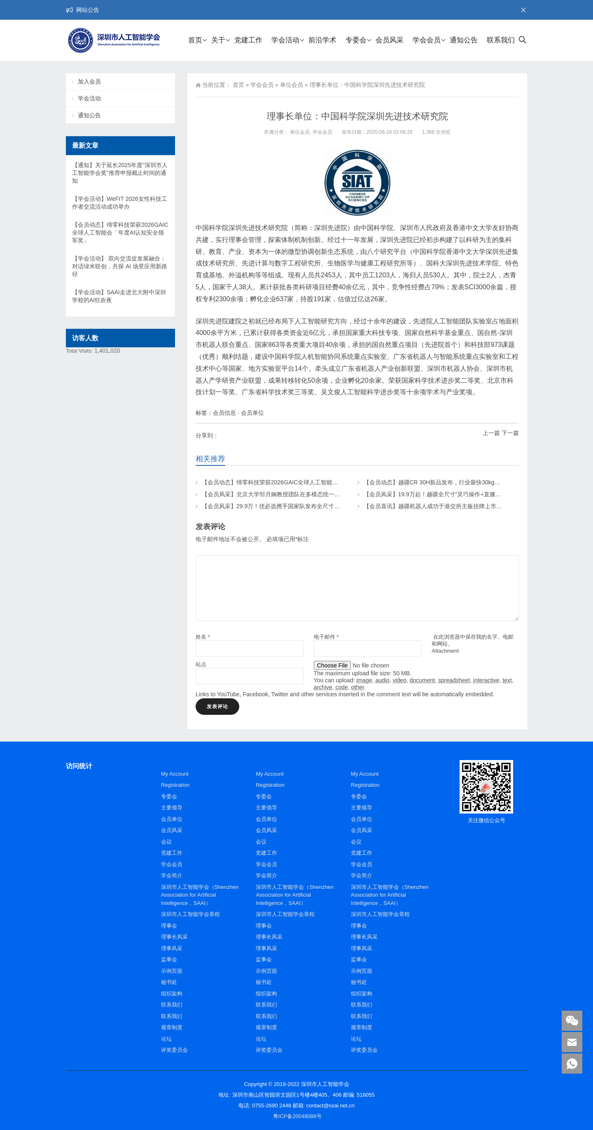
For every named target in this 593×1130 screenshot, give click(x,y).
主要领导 (171, 807)
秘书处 (169, 982)
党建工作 (248, 40)
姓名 (203, 637)
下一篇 (510, 433)
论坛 (166, 1039)
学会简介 (171, 875)
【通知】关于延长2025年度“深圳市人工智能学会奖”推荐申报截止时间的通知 (120, 173)
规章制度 (171, 1027)
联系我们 (501, 40)
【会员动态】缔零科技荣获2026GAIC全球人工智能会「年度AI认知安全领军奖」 (304, 482)
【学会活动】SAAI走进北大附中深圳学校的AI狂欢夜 (119, 296)
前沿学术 (322, 40)
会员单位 (252, 412)
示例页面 (171, 971)
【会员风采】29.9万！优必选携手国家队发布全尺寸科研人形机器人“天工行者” (302, 506)
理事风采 (171, 948)
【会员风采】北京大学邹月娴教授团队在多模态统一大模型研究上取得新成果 (300, 494)
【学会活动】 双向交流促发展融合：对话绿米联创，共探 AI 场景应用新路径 (119, 266)
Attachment (445, 651)
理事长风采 (174, 937)
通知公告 (464, 40)
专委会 (356, 40)
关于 (218, 40)
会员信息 (224, 412)
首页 (195, 40)
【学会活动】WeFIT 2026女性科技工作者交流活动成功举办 (119, 202)
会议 (166, 842)
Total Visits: (80, 351)
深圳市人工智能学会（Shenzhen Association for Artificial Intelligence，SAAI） (200, 895)
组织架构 (171, 993)
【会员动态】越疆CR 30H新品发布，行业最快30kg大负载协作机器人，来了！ (464, 482)
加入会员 (89, 81)
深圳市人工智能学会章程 (190, 914)
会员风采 (390, 40)
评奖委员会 (174, 1050)
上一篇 (491, 433)
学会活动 (285, 40)
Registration (175, 785)
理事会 (169, 926)
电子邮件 (326, 637)
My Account (175, 774)
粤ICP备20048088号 (297, 1116)
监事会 (169, 959)
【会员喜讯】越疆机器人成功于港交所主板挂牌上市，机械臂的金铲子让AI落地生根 (470, 506)
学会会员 (427, 40)
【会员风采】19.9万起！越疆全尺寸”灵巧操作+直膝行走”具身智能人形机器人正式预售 (474, 494)
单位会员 (291, 84)
